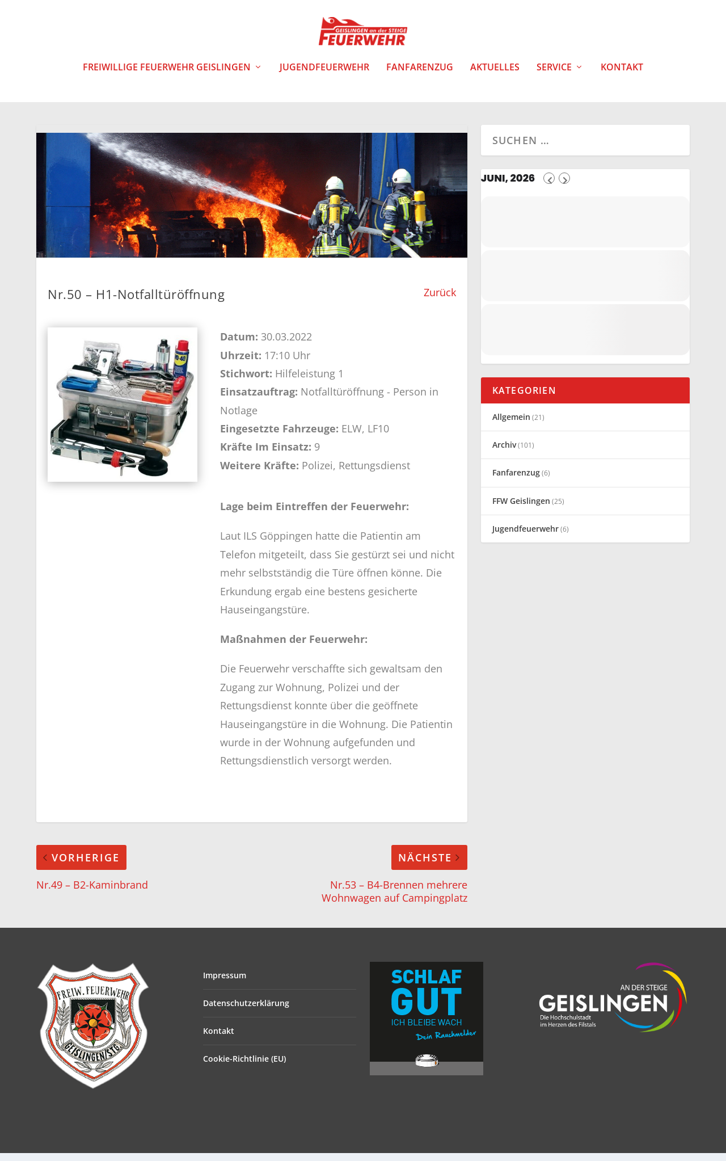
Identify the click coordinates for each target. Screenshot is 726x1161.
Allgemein (511, 424)
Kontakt (622, 75)
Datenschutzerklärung (246, 1011)
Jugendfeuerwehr (324, 75)
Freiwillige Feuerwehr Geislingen (167, 75)
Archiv (504, 452)
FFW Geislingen (521, 508)
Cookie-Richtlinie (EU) (244, 1066)
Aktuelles (495, 75)
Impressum (224, 983)
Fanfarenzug (419, 75)
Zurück (440, 300)
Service (554, 75)
